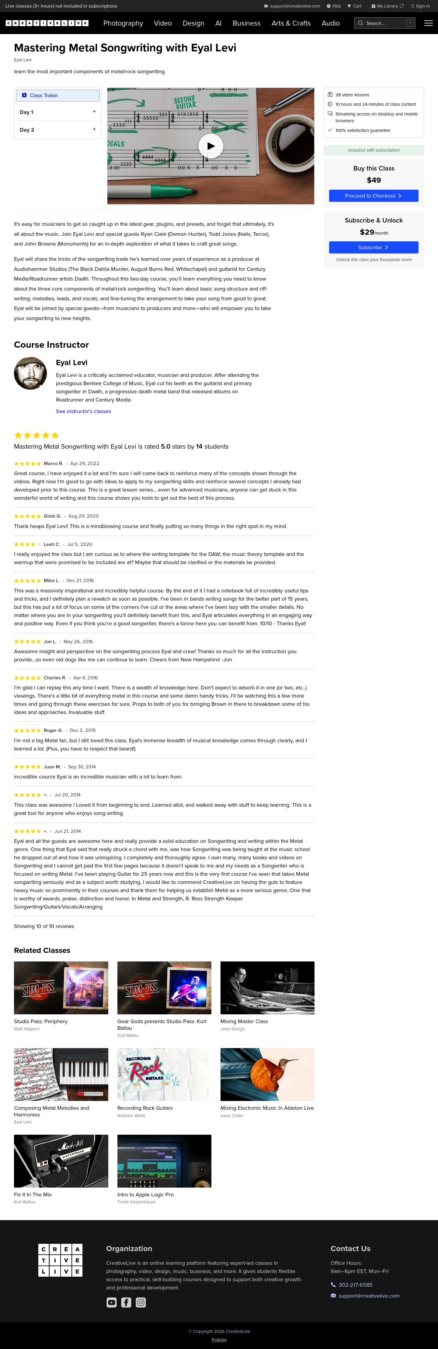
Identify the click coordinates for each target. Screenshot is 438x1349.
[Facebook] (126, 1302)
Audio (331, 23)
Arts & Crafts (291, 23)
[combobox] (384, 23)
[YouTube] (111, 1302)
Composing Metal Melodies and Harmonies (51, 1111)
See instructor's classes (83, 411)
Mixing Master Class (244, 1021)
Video (163, 23)
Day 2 (27, 129)
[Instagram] (140, 1302)
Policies (219, 1340)
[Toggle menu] (428, 23)
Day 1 (26, 112)
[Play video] (210, 146)
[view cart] (355, 6)
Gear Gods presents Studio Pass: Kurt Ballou (162, 1024)
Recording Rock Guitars (145, 1108)
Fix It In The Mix (33, 1194)
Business (247, 23)
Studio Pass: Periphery (41, 1021)
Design (193, 23)
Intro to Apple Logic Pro (145, 1194)
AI (218, 23)
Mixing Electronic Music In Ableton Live (267, 1108)
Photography (123, 23)
